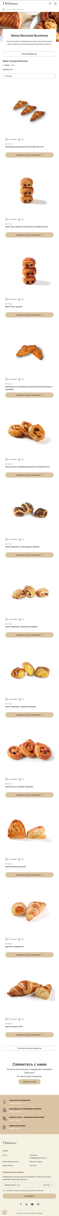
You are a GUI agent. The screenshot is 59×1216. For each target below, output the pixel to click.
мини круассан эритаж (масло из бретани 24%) (24, 147)
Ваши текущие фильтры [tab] (15, 61)
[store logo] (10, 3)
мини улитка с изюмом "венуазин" (19, 787)
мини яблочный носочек (15, 867)
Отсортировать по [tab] (29, 54)
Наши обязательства (11, 1162)
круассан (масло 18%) (14, 1026)
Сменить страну (36, 1162)
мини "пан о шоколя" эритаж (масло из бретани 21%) (26, 227)
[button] (29, 155)
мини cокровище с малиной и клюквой (21, 627)
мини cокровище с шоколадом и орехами (22, 547)
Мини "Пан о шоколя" (14, 307)
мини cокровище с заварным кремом (20, 707)
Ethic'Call (33, 1165)
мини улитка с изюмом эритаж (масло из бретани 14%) (27, 467)
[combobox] (29, 9)
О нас (5, 1155)
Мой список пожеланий (50, 3)
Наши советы (8, 1165)
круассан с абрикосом (14, 946)
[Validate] (29, 1196)
